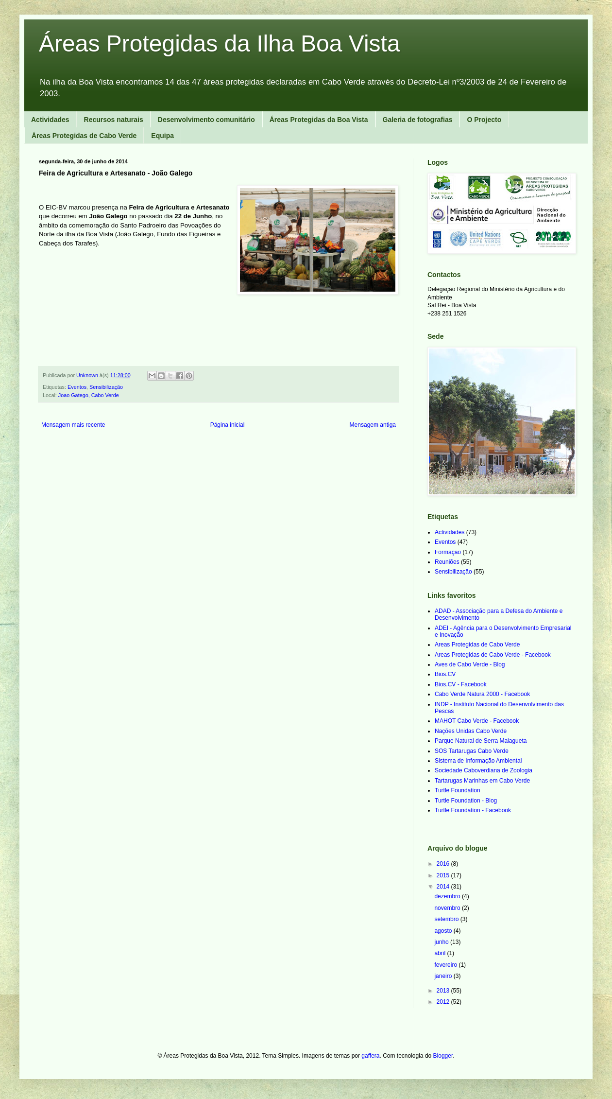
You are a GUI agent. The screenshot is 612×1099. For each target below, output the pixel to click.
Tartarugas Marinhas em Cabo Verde (482, 780)
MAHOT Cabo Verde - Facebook (477, 720)
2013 (444, 990)
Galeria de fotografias (418, 119)
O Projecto (484, 119)
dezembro (448, 896)
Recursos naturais (113, 119)
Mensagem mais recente (73, 424)
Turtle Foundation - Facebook (473, 810)
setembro (447, 919)
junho (442, 942)
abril (440, 953)
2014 (444, 886)
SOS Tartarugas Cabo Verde (472, 751)
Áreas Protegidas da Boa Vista (319, 119)
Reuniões (447, 561)
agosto (443, 930)
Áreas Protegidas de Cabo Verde (84, 136)
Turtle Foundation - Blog (466, 800)
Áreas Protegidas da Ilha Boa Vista (219, 43)
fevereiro (446, 964)
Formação (448, 552)
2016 (444, 863)
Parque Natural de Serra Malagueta (481, 740)
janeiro (443, 976)
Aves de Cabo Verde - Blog (470, 664)
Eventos (77, 387)
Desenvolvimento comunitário (206, 119)
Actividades (50, 119)
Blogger (443, 1055)
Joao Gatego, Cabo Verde (88, 395)
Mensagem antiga (373, 424)
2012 (444, 1001)
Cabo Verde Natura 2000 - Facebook (482, 694)
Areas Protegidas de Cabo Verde (477, 644)
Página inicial (227, 424)
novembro (448, 908)
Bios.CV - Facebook (461, 684)
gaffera (370, 1055)
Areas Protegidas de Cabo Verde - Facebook (493, 654)
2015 (444, 875)
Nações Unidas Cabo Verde (471, 731)
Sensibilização (106, 387)
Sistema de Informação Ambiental (478, 760)
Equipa (162, 136)
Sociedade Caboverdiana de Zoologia (483, 770)
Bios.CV (445, 674)
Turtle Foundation (457, 790)
